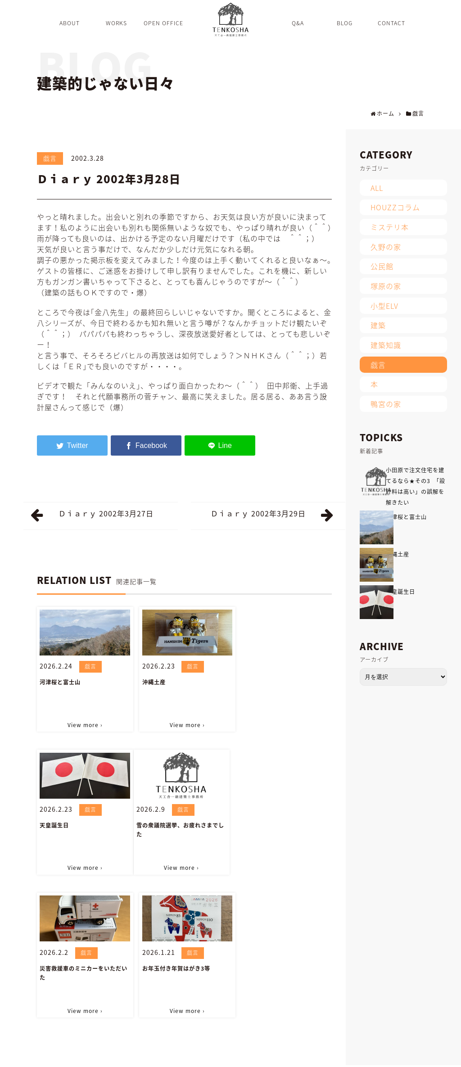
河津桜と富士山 (60, 682)
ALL (377, 187)
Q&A (154, 1055)
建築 (378, 325)
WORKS (78, 1055)
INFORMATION (218, 1055)
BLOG (179, 1055)
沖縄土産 (151, 682)
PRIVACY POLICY (345, 1055)
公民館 (382, 266)
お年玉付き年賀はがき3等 (274, 825)
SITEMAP (299, 1055)
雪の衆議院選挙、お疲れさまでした (83, 829)
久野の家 (386, 246)
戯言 (50, 158)
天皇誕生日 (255, 682)
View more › (84, 724)
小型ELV (384, 305)
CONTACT (262, 1055)
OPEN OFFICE (118, 1055)
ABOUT (46, 1055)
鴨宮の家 (386, 403)
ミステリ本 (390, 227)
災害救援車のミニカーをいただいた (184, 829)
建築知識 (386, 344)
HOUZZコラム (395, 207)
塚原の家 (386, 285)
